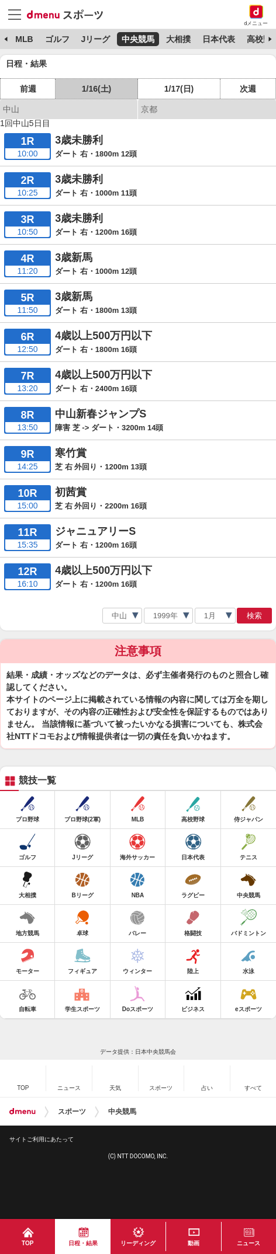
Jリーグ (95, 39)
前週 (28, 88)
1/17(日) (179, 88)
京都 (149, 109)
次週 (248, 88)
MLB (24, 39)
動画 (193, 1243)
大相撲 (178, 39)
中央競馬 (138, 39)
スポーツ (72, 1111)
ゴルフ (57, 39)
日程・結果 (83, 1243)
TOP (27, 1243)
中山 (11, 109)
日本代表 (218, 39)
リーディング (138, 1243)
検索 (254, 615)
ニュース (248, 1243)
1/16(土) (97, 88)
